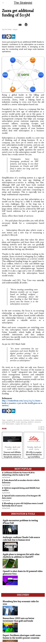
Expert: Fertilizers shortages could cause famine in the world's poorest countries (21, 636)
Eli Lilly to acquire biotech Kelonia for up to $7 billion (34, 454)
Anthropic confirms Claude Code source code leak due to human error (21, 538)
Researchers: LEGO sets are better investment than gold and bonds (18, 619)
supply (17, 424)
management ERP (8, 422)
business (26, 420)
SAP (3, 424)
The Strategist (23, 2)
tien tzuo (24, 424)
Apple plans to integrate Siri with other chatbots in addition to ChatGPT (21, 555)
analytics (10, 420)
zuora (29, 424)
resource (37, 422)
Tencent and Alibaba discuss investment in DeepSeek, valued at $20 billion (12, 454)
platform (31, 422)
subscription (10, 424)
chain (32, 420)
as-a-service (18, 420)
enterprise (38, 420)
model (18, 422)
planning (24, 422)
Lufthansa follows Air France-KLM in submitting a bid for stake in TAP (18, 473)
